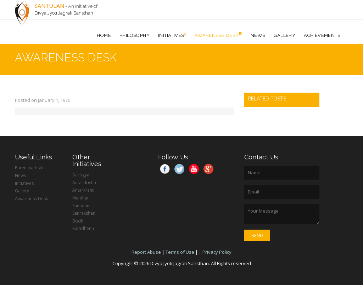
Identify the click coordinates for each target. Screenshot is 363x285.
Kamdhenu (83, 228)
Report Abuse (146, 252)
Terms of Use (180, 252)
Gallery (284, 35)
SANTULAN (49, 6)
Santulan (80, 206)
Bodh (77, 221)
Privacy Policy (216, 252)
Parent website (30, 168)
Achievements (322, 35)
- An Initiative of (81, 6)
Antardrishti (84, 183)
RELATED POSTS (267, 99)
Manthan (81, 198)
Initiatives (172, 35)
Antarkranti (83, 190)
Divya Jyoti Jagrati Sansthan (63, 13)
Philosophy (134, 35)
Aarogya (80, 175)
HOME (104, 35)
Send (257, 235)
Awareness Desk (218, 35)
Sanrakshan (83, 213)
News (258, 35)
